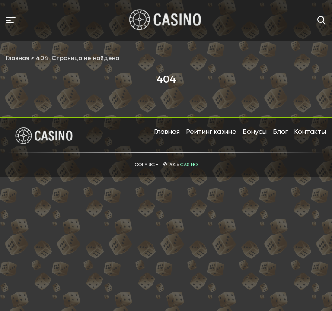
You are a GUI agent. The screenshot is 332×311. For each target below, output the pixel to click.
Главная (167, 131)
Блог (280, 131)
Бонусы (255, 131)
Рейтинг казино (211, 131)
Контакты (310, 131)
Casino (189, 165)
